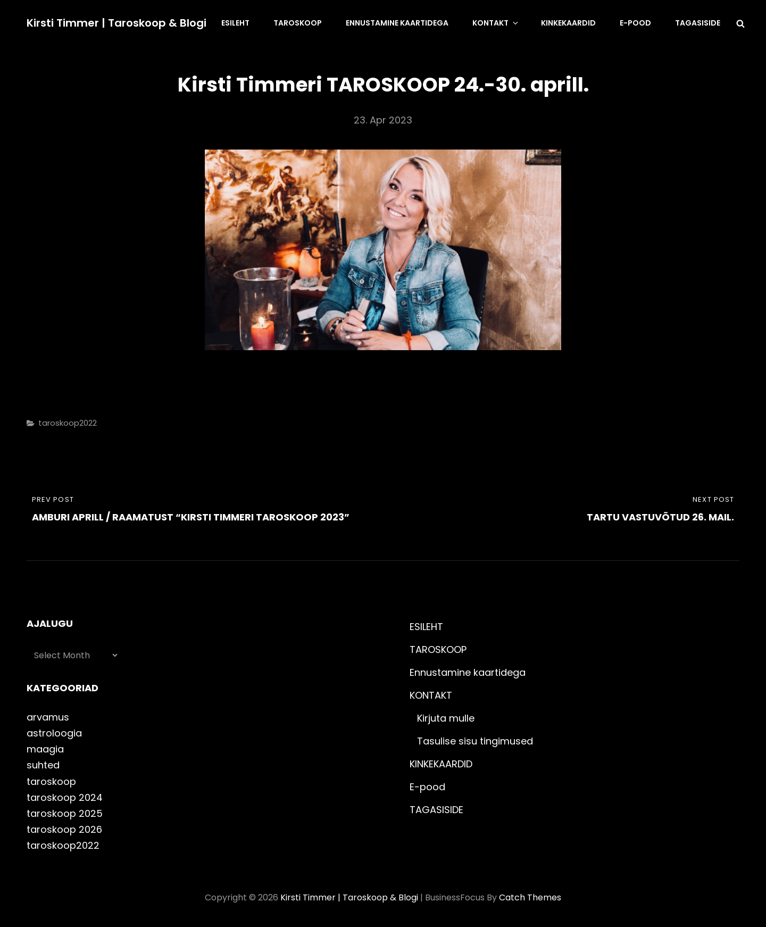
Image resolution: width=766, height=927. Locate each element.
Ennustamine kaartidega (397, 23)
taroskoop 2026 (64, 829)
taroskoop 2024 (65, 797)
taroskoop (51, 781)
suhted (43, 765)
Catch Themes (530, 897)
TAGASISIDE (697, 23)
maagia (45, 749)
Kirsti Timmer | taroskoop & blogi (116, 22)
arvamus (48, 717)
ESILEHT (235, 23)
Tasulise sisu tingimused (475, 741)
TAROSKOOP (297, 23)
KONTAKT (496, 23)
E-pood (635, 23)
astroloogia (54, 733)
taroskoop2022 (67, 422)
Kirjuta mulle (445, 718)
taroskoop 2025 (65, 813)
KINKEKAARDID (568, 23)
